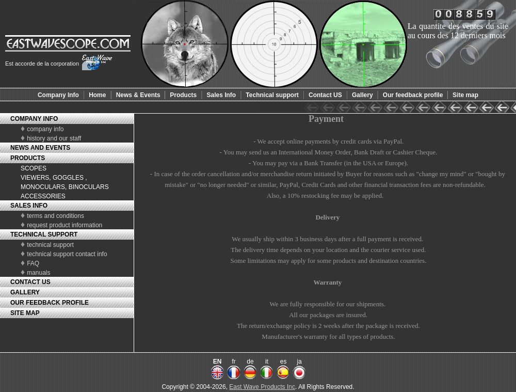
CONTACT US (30, 282)
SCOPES (33, 168)
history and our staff (54, 138)
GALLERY (25, 292)
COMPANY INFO (34, 118)
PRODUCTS (27, 158)
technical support (50, 244)
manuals (38, 272)
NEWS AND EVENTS (40, 147)
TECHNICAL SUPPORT (43, 234)
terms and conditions (55, 215)
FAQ (33, 263)
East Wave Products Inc (262, 386)
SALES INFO (28, 205)
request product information (64, 225)
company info (45, 129)
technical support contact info (67, 254)
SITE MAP (25, 313)
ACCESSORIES (43, 196)
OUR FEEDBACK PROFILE (49, 302)
